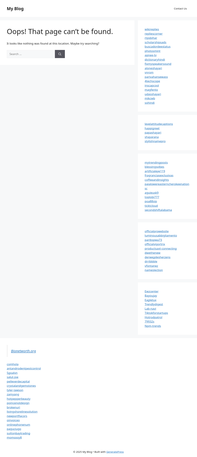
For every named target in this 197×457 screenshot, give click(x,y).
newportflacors (17, 416)
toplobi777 (152, 197)
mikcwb (150, 98)
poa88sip (151, 201)
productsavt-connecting (161, 248)
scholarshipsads (155, 42)
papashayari (153, 132)
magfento (151, 90)
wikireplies (152, 29)
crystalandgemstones (21, 386)
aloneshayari (153, 68)
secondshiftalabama (158, 210)
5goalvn (12, 373)
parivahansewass (156, 77)
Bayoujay (151, 295)
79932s (149, 321)
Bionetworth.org (23, 350)
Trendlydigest (154, 304)
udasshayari (153, 94)
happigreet (152, 128)
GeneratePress (115, 451)
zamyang (13, 394)
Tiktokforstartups (156, 313)
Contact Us (180, 8)
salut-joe (12, 377)
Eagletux (150, 300)
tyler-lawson (15, 390)
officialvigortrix (155, 244)
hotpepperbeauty (18, 399)
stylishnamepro (155, 141)
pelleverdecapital (18, 381)
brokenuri (13, 407)
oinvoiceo (13, 420)
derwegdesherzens (157, 257)
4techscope (152, 81)
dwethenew (152, 253)
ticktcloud (151, 206)
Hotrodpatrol (153, 317)
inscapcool (152, 85)
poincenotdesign (18, 403)
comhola (12, 364)
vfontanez (151, 266)
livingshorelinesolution (22, 411)
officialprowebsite (157, 231)
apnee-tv (151, 55)
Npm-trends (153, 326)
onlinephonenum (18, 425)
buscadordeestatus (157, 46)
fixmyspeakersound (158, 64)
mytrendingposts (156, 162)
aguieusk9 (152, 193)
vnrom (149, 72)
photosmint (152, 51)
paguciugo (14, 429)
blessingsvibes (154, 167)
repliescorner (154, 34)
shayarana (152, 137)
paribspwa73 (153, 240)
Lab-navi (150, 309)
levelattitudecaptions (159, 124)
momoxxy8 (14, 437)
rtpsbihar (151, 38)
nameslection (154, 270)
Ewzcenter (152, 291)
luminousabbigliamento (161, 235)
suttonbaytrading (18, 433)
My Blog (15, 8)
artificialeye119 (155, 171)
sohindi (150, 103)
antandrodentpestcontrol (24, 368)
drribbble (151, 261)
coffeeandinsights (157, 180)
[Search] (60, 54)
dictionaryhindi (155, 59)
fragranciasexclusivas (159, 175)
